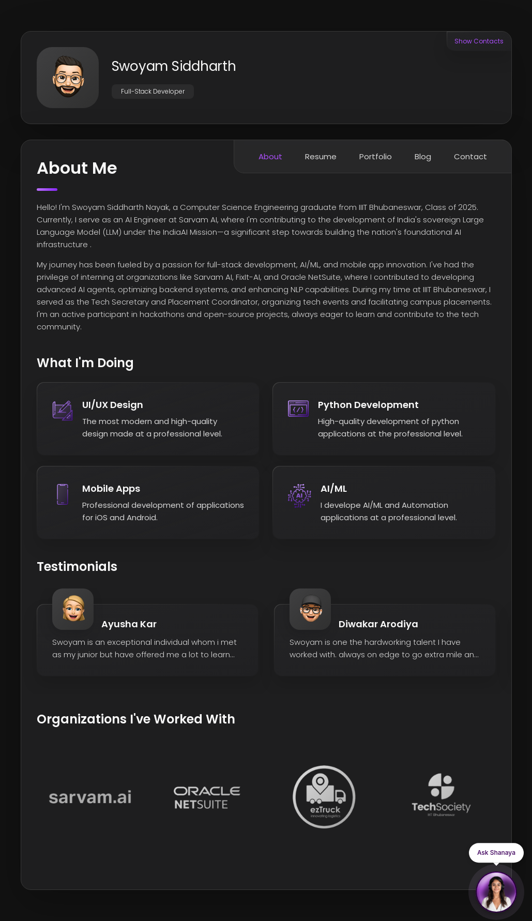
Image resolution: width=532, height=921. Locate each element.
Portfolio (375, 156)
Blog (423, 156)
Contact (470, 156)
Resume (321, 156)
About (270, 156)
